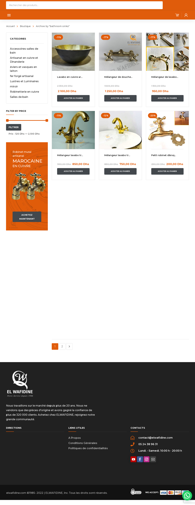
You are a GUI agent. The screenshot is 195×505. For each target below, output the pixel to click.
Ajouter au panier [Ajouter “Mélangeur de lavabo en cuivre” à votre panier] (168, 98)
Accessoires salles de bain (24, 50)
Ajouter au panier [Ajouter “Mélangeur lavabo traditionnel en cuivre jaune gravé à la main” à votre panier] (73, 171)
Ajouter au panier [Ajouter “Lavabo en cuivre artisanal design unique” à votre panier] (73, 98)
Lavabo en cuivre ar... (69, 77)
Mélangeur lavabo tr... (70, 155)
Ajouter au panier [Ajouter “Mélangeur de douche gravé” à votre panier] (120, 98)
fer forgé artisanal (21, 76)
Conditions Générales (82, 443)
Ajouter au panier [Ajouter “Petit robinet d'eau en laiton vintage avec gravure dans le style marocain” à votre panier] (168, 171)
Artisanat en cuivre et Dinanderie (24, 59)
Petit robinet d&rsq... (164, 155)
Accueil (10, 26)
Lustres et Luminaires (24, 81)
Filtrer (14, 127)
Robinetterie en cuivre (24, 91)
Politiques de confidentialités (88, 448)
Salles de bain (19, 96)
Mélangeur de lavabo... (165, 77)
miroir (14, 86)
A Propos (74, 437)
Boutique (25, 26)
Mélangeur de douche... (119, 77)
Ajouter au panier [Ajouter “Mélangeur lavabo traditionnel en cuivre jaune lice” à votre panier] (120, 171)
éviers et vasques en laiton (23, 68)
